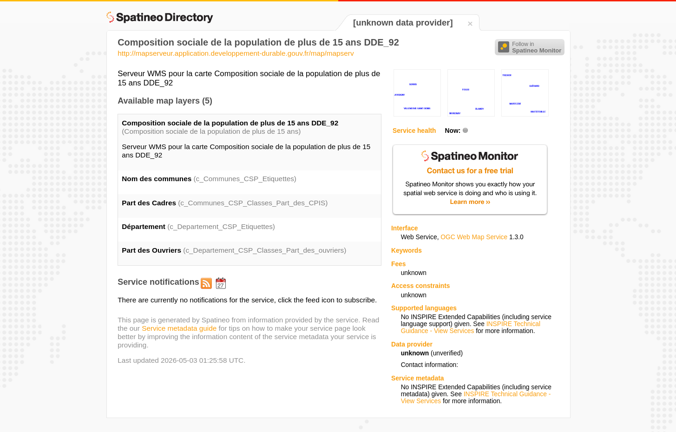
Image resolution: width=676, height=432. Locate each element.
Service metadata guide (179, 328)
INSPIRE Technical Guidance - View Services (470, 327)
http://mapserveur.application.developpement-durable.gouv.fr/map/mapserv (236, 53)
